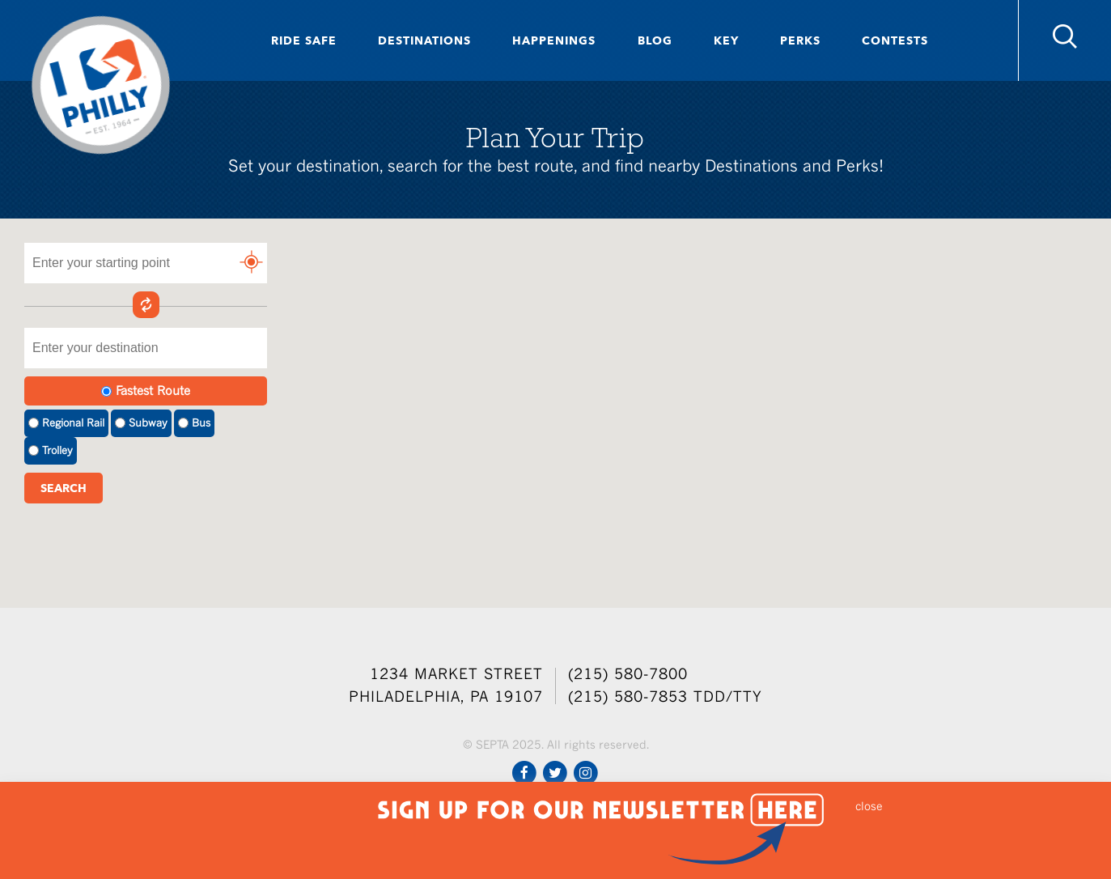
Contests (895, 40)
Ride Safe (304, 40)
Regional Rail (66, 423)
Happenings (554, 40)
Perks (800, 40)
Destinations (424, 40)
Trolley (50, 450)
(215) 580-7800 (628, 673)
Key (726, 40)
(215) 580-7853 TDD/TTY (665, 696)
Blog (655, 40)
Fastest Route (145, 390)
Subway (141, 423)
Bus (194, 423)
